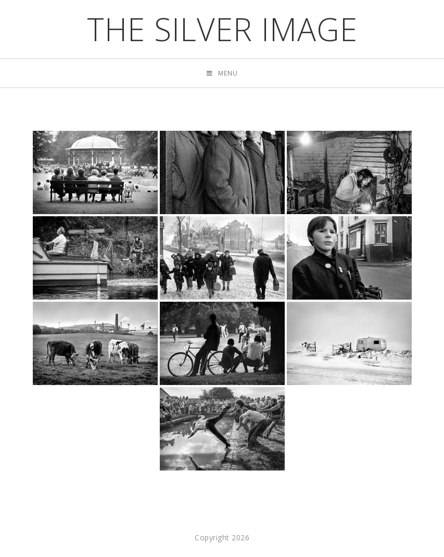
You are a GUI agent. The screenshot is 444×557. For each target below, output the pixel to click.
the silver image (222, 29)
